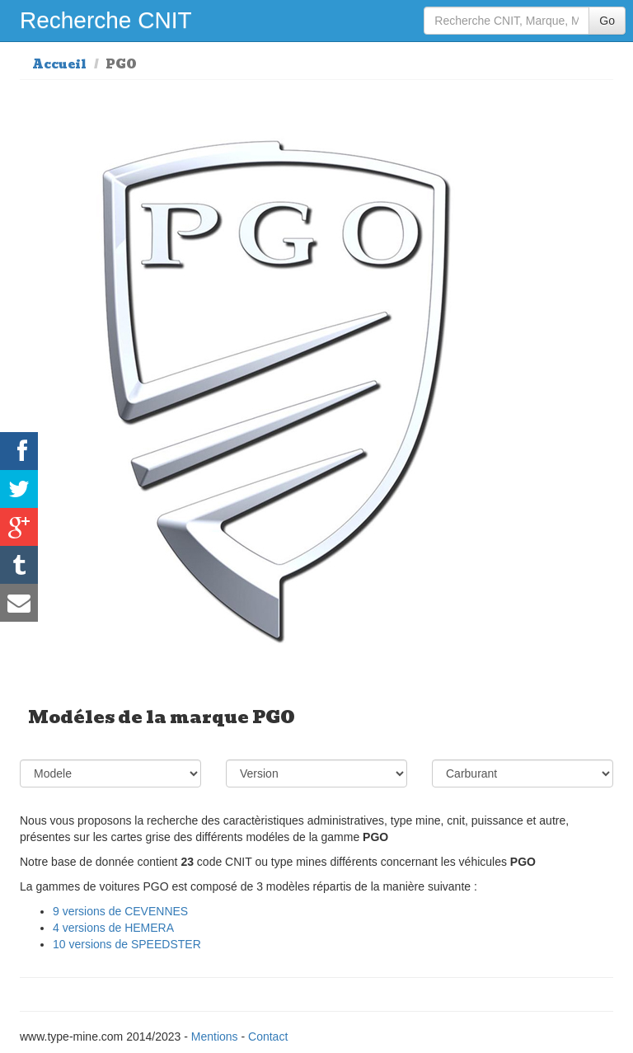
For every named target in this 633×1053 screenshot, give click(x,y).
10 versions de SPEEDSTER (127, 944)
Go (607, 20)
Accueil (59, 64)
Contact (268, 1036)
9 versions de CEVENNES (120, 911)
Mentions (214, 1036)
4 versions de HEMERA (113, 927)
